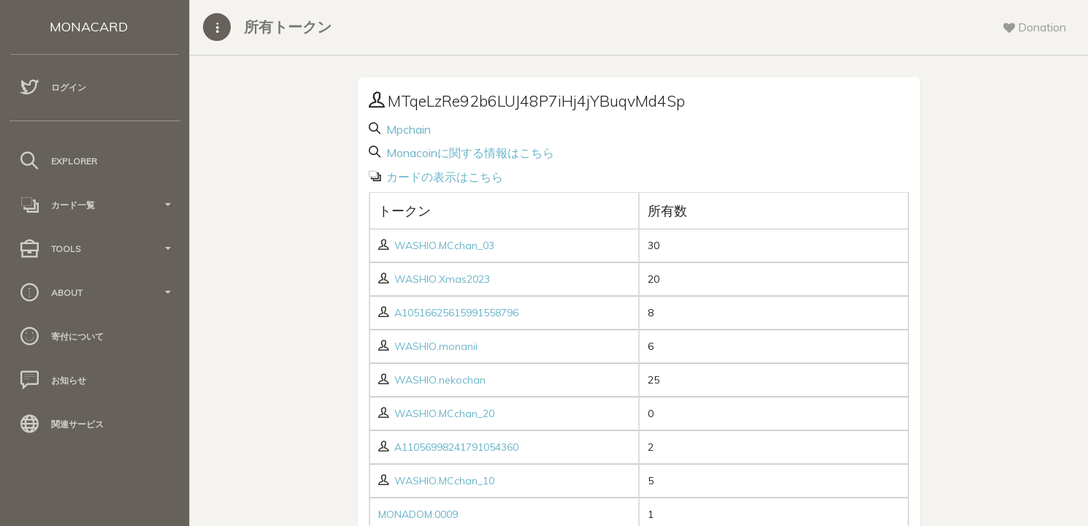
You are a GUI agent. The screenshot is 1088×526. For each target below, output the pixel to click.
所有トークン (288, 27)
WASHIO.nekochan (440, 379)
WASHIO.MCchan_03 (444, 245)
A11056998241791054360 (456, 447)
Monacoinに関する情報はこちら (468, 152)
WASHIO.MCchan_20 (444, 413)
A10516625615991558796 (456, 312)
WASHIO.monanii (436, 346)
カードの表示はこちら (443, 176)
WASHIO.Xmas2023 (442, 279)
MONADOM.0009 (418, 514)
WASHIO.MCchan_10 (444, 480)
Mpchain (407, 129)
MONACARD (89, 26)
